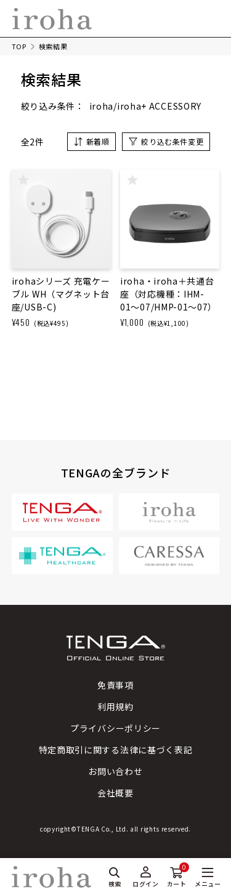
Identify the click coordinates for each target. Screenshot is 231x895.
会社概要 (115, 793)
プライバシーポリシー (115, 728)
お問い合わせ (115, 771)
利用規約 (115, 706)
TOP (19, 46)
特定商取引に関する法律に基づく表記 (116, 749)
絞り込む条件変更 (172, 141)
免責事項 (115, 685)
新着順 (98, 141)
